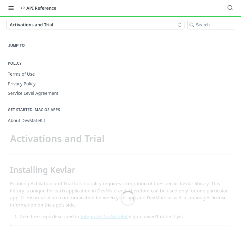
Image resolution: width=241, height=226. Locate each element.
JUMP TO (16, 45)
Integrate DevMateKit (104, 216)
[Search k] (211, 25)
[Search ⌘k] (230, 8)
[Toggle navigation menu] (11, 8)
